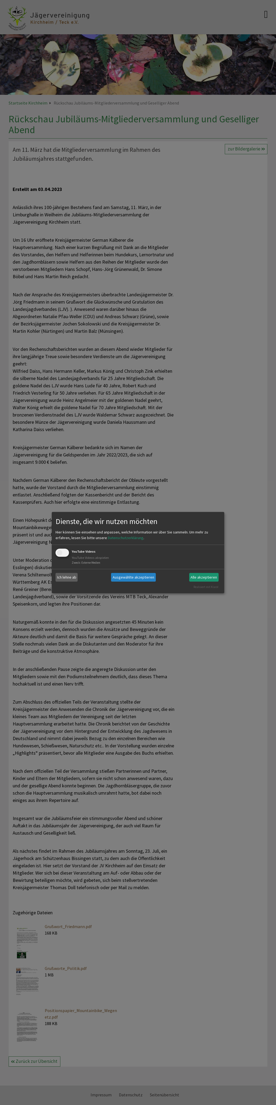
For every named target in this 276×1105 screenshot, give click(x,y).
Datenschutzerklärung (125, 538)
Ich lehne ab (66, 577)
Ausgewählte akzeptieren (133, 577)
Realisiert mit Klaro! (206, 587)
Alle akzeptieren (204, 577)
